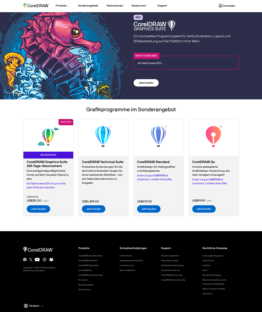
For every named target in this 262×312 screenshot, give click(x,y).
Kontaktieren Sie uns (172, 270)
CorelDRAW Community (173, 275)
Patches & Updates (171, 260)
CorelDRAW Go (86, 270)
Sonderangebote (87, 285)
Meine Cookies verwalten (215, 289)
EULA (205, 270)
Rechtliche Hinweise (213, 275)
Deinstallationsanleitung (174, 265)
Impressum (208, 293)
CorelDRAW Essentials (90, 265)
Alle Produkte (85, 289)
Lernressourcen (128, 265)
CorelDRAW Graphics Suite (92, 256)
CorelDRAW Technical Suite (92, 275)
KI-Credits (83, 280)
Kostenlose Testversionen (133, 260)
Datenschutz (209, 260)
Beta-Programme (129, 270)
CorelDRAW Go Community (175, 280)
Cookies (206, 265)
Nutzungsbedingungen (214, 256)
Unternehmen (127, 256)
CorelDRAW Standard (89, 260)
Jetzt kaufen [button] (146, 83)
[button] (62, 6)
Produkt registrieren (171, 256)
